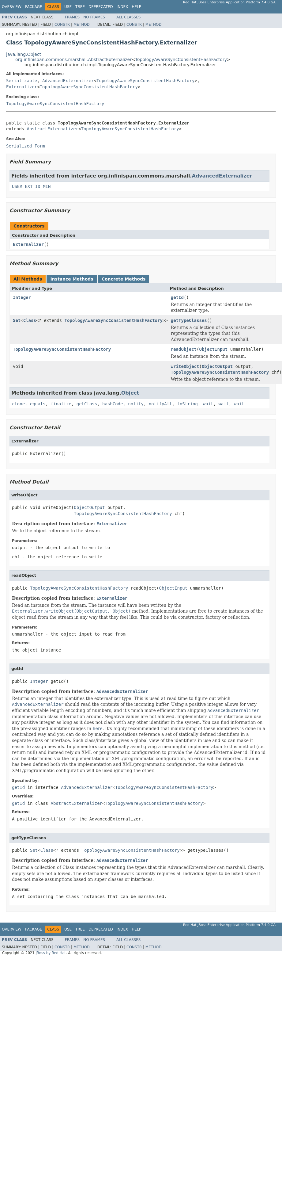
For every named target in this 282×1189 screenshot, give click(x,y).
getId (177, 297)
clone (18, 403)
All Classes (128, 17)
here (97, 728)
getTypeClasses (189, 320)
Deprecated (100, 7)
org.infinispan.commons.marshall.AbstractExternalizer (73, 59)
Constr (62, 24)
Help (136, 7)
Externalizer (21, 86)
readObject (184, 349)
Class (29, 320)
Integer (22, 297)
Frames (72, 17)
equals (38, 403)
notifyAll (160, 403)
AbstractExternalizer (52, 128)
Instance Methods (71, 279)
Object (130, 393)
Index (122, 7)
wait (208, 403)
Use (68, 7)
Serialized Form (25, 145)
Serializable (21, 80)
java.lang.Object (23, 54)
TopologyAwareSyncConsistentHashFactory (181, 59)
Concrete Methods (124, 279)
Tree (80, 7)
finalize (61, 403)
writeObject (185, 366)
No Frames (94, 17)
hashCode (112, 403)
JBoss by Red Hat (51, 953)
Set (17, 320)
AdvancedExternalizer (68, 80)
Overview (11, 7)
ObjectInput (213, 349)
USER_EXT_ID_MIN (31, 186)
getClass (87, 403)
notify (136, 403)
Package (33, 7)
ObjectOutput (217, 366)
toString (187, 403)
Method (81, 24)
